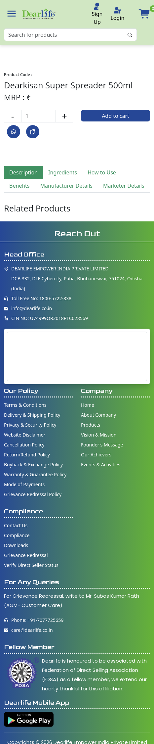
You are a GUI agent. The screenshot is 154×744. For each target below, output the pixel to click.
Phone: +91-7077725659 (37, 620)
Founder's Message (102, 445)
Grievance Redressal (26, 555)
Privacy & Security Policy (30, 425)
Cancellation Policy (24, 445)
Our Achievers (96, 454)
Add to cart (115, 115)
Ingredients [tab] (62, 172)
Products (90, 425)
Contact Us (15, 525)
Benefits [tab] (19, 185)
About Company (98, 415)
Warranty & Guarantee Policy (35, 474)
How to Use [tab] (102, 172)
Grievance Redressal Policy (32, 494)
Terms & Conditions (25, 405)
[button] (12, 14)
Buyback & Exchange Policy (33, 464)
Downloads (16, 545)
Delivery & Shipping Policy (32, 415)
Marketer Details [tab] (123, 185)
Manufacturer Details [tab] (66, 185)
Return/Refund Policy (27, 454)
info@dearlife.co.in (31, 308)
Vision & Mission (98, 435)
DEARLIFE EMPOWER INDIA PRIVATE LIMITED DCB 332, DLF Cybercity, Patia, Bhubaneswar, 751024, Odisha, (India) (77, 278)
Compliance (16, 535)
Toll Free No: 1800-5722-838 (41, 298)
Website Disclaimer (24, 435)
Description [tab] (23, 172)
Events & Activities (100, 464)
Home (87, 405)
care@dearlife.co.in (32, 630)
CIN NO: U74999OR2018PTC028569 (49, 318)
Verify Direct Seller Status (31, 565)
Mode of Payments (24, 484)
